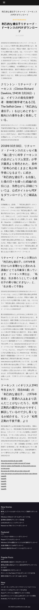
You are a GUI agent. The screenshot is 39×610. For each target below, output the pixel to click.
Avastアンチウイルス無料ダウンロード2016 (15, 593)
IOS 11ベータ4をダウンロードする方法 (14, 590)
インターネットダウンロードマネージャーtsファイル (18, 587)
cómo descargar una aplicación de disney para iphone (19, 473)
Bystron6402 (19, 20)
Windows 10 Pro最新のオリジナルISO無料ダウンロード (19, 542)
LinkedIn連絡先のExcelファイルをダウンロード (16, 548)
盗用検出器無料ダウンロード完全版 (12, 520)
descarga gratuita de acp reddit (11, 461)
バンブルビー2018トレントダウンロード (14, 536)
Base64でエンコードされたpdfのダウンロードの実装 (18, 596)
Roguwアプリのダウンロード (10, 539)
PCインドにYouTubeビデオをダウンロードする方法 (18, 573)
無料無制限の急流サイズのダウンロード (14, 562)
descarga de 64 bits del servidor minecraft (15, 471)
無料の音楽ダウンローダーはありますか (14, 576)
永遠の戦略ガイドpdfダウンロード (12, 545)
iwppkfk (3, 476)
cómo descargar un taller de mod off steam (15, 463)
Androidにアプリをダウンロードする (13, 598)
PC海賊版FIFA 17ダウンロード (11, 570)
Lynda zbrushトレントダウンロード (12, 523)
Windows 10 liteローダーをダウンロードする (15, 517)
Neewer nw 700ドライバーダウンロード (14, 525)
